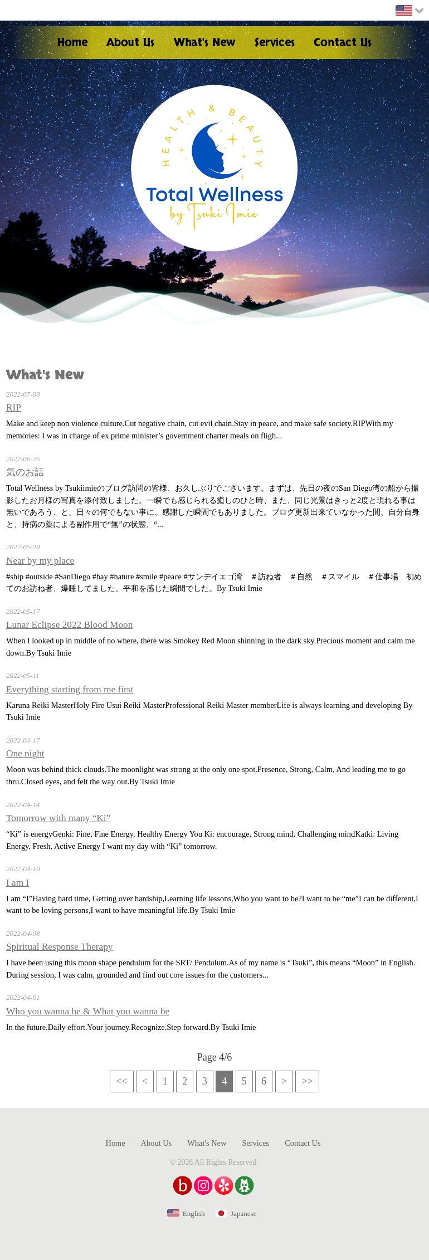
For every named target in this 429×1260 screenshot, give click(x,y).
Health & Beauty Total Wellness (214, 168)
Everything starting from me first (69, 689)
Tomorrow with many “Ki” (58, 818)
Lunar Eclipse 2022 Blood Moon (69, 624)
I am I (17, 882)
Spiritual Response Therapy (59, 946)
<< (121, 1081)
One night (25, 753)
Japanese (243, 1213)
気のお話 (25, 472)
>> (307, 1081)
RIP (13, 407)
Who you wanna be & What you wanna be (87, 1011)
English (194, 1213)
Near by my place (40, 560)
